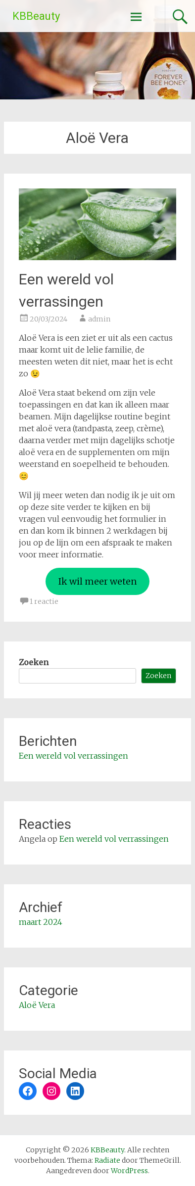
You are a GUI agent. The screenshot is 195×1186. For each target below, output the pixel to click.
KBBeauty (36, 16)
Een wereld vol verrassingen (73, 756)
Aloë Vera (37, 1005)
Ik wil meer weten (97, 581)
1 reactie (44, 601)
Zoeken (34, 662)
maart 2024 (40, 922)
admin (99, 319)
